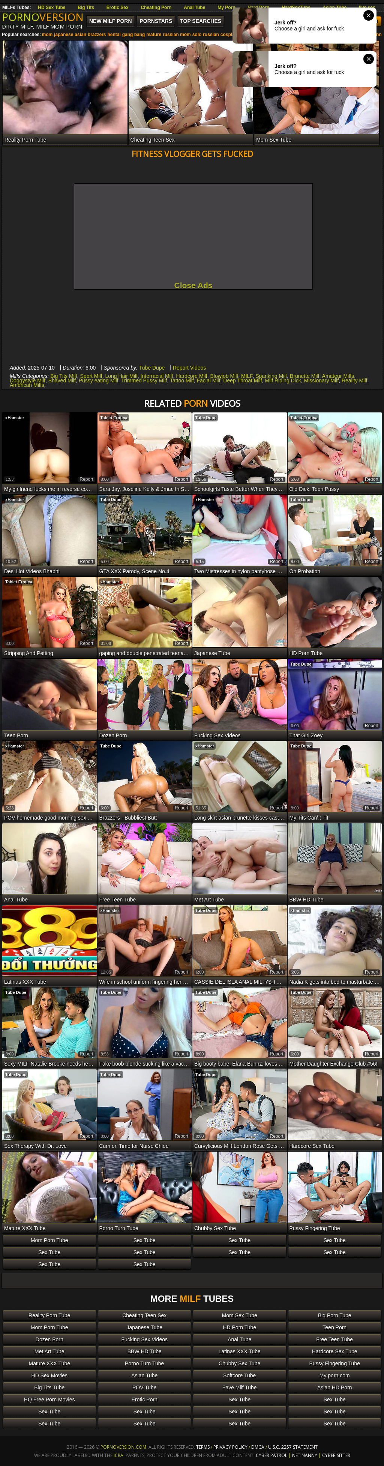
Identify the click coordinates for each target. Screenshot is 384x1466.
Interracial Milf (157, 376)
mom (47, 34)
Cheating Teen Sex (144, 1315)
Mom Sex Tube (239, 1315)
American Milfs (27, 385)
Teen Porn (334, 1327)
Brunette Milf (305, 376)
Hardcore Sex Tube (334, 1351)
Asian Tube (144, 1375)
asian (80, 34)
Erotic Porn (145, 1400)
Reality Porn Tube (49, 1315)
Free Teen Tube (334, 1339)
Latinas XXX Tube (240, 1351)
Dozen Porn (49, 1339)
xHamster (14, 417)
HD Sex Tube (51, 7)
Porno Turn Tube (144, 1363)
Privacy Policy (231, 1447)
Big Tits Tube (49, 1387)
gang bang (133, 34)
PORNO (43, 17)
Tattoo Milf (182, 380)
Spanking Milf (271, 376)
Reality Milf (354, 380)
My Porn (226, 7)
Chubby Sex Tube (239, 1363)
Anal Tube (194, 7)
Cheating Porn (156, 7)
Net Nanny (304, 1455)
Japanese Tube (144, 1327)
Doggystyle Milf (27, 380)
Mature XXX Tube (49, 1363)
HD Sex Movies (50, 1375)
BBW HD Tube (145, 1351)
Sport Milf (91, 376)
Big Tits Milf (63, 376)
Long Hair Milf (121, 376)
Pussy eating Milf (98, 380)
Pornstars (156, 21)
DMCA (257, 1447)
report (86, 479)
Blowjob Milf (224, 376)
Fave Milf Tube (239, 1387)
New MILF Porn (110, 21)
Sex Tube (145, 1240)
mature (153, 34)
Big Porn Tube (334, 1315)
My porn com (335, 1375)
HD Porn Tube (239, 1327)
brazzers (97, 34)
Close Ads (193, 285)
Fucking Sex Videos (145, 1339)
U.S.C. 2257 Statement (293, 1447)
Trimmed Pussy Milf (144, 380)
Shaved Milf (62, 380)
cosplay (228, 34)
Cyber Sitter (336, 1455)
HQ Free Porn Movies (49, 1400)
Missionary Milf (321, 380)
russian (211, 34)
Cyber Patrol (271, 1455)
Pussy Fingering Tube (334, 1363)
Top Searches (200, 21)
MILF (246, 376)
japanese (63, 34)
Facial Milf (208, 380)
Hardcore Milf (191, 376)
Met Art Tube (49, 1351)
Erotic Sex (117, 7)
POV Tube (144, 1387)
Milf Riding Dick (283, 380)
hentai (113, 34)
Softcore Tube (239, 1375)
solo (197, 34)
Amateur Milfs (338, 376)
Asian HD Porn (334, 1387)
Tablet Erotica (114, 417)
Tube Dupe (152, 368)
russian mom (177, 34)
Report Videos (189, 368)
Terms (203, 1447)
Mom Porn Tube (49, 1240)
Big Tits (86, 7)
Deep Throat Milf (242, 380)
